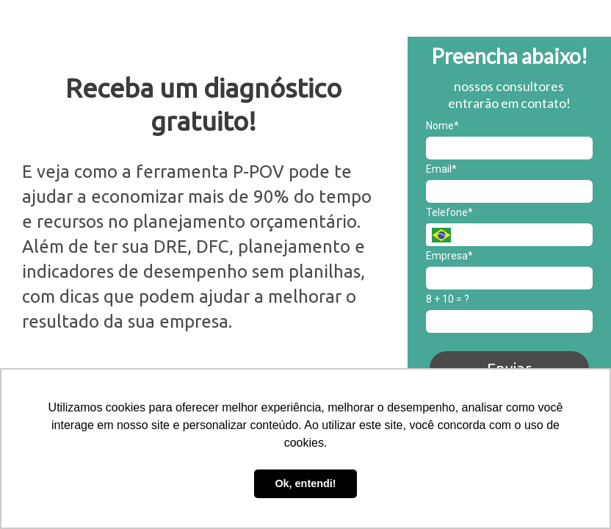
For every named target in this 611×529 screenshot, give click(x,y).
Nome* (442, 126)
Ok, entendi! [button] (305, 483)
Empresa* (449, 256)
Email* (441, 169)
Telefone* (449, 212)
